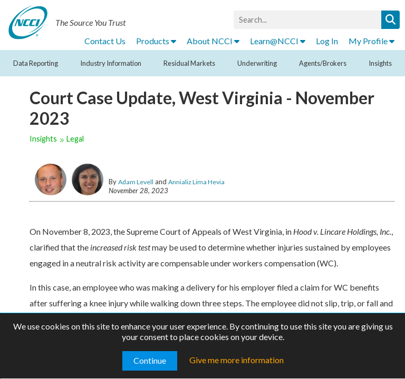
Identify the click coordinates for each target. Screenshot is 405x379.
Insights (380, 63)
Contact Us (105, 41)
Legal (75, 138)
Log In (327, 41)
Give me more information (236, 360)
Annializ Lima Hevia (196, 182)
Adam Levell (135, 182)
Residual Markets (189, 63)
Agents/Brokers (322, 63)
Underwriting (257, 63)
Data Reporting (35, 63)
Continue (149, 360)
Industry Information (110, 63)
